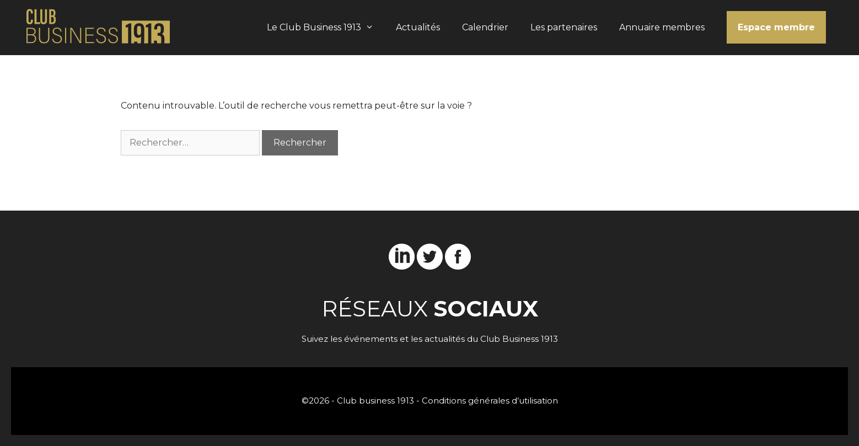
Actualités (418, 27)
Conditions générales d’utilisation (490, 400)
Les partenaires (563, 27)
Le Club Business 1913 (326, 27)
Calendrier (485, 27)
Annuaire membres (662, 27)
